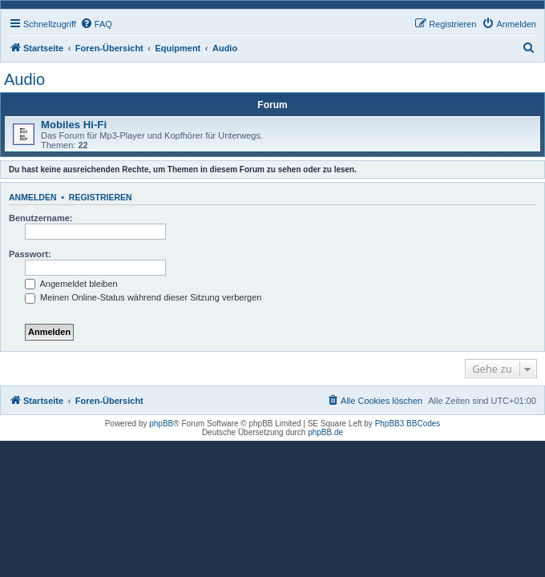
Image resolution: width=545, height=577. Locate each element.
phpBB (161, 423)
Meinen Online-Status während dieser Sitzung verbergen (143, 297)
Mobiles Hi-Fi (74, 125)
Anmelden (33, 197)
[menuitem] (96, 24)
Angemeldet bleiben (71, 283)
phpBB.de (325, 432)
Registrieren (100, 197)
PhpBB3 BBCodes (408, 423)
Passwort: (30, 254)
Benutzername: (40, 218)
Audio (24, 79)
